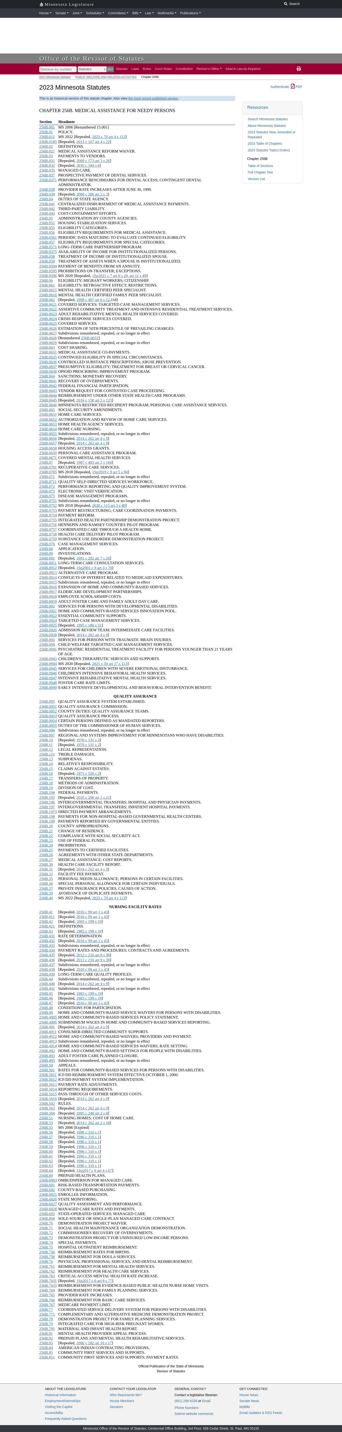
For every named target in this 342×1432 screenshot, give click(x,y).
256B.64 (46, 1170)
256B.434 (47, 950)
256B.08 (46, 548)
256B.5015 (48, 1094)
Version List (256, 179)
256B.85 (46, 1352)
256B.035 (47, 170)
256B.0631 (48, 352)
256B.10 (46, 740)
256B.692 (47, 1190)
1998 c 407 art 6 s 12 (93, 299)
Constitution (184, 69)
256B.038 (47, 189)
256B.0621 (48, 304)
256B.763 (47, 1276)
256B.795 (47, 1329)
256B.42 (46, 921)
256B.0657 (48, 443)
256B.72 (46, 1233)
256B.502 (47, 1103)
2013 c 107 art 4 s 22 (93, 141)
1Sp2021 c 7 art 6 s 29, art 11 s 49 (119, 275)
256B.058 (47, 256)
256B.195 (47, 797)
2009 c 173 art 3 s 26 (93, 160)
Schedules (93, 13)
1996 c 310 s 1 (88, 1132)
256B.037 (47, 175)
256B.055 (47, 227)
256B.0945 (48, 668)
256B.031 (47, 160)
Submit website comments (194, 1414)
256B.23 (46, 840)
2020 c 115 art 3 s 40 (108, 505)
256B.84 (46, 1348)
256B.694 (47, 1218)
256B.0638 (48, 371)
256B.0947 (48, 678)
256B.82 (46, 1338)
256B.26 (46, 854)
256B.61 (46, 1156)
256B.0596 (48, 275)
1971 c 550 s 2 (88, 773)
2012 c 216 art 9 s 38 (93, 955)
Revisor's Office (208, 69)
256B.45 (46, 993)
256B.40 (46, 898)
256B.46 (46, 998)
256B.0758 (48, 534)
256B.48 (46, 1008)
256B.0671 (48, 457)
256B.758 (47, 1257)
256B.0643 (48, 390)
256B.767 (47, 1305)
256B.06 (46, 280)
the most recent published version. (153, 98)
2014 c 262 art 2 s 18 (93, 1123)
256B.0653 (48, 424)
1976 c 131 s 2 (88, 740)
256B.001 (47, 127)
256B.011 (47, 136)
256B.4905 (48, 1017)
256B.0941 (48, 649)
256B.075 (47, 496)
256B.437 (47, 965)
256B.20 (46, 826)
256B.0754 (48, 515)
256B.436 (47, 960)
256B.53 (46, 1123)
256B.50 (46, 1065)
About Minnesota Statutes (267, 126)
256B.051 (47, 223)
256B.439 (47, 974)
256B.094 (47, 644)
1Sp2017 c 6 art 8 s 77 (94, 1281)
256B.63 (46, 1166)
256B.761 (47, 1266)
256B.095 (47, 701)
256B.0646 (48, 405)
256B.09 (46, 553)
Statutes (122, 69)
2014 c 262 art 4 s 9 (92, 438)
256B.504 (47, 1113)
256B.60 (46, 1151)
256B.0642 (48, 385)
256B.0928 (48, 635)
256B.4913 (48, 1041)
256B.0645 (48, 400)
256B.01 (46, 132)
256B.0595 (48, 271)
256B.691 (47, 1185)
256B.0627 (48, 333)
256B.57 (46, 1137)
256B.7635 (48, 1285)
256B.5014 (48, 1089)
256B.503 (47, 1108)
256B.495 (47, 1060)
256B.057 (47, 242)
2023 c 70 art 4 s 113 (108, 136)
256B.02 (46, 146)
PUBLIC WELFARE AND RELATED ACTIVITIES (106, 77)
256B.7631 (48, 1281)
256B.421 (47, 926)
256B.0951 (48, 706)
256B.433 (47, 945)
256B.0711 (48, 481)
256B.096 (47, 730)
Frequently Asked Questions (65, 1419)
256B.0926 (48, 630)
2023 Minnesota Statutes (55, 77)
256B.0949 (48, 687)
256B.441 (47, 988)
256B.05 (46, 218)
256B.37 (46, 888)
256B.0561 (48, 237)
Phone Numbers (187, 1408)
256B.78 (46, 1319)
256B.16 (46, 773)
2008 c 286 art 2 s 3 (92, 194)
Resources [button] (257, 107)
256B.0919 (48, 601)
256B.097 (47, 735)
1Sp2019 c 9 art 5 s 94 (110, 472)
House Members (122, 1401)
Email (206, 1401)
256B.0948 (48, 682)
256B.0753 (48, 510)
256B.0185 (48, 141)
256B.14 (46, 763)
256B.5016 (48, 1099)
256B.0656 (48, 438)
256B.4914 (48, 1046)
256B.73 (46, 1238)
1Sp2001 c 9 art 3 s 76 (94, 567)
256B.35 (46, 878)
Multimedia (166, 13)
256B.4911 (48, 1032)
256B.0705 (48, 472)
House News (248, 1395)
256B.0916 (48, 587)
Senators (116, 1407)
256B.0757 (48, 529)
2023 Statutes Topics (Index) (269, 150)
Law (148, 13)
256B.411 (47, 917)
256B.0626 (48, 328)
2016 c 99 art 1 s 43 (92, 912)
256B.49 (46, 1012)
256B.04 (46, 199)
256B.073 (47, 491)
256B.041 (47, 204)
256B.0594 (48, 266)
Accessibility (54, 1413)
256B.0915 (48, 582)
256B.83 (46, 1343)
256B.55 (46, 1127)
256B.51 (46, 1118)
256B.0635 (48, 357)
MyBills (244, 1407)
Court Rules (163, 69)
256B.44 (46, 979)
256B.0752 (48, 505)
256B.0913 (48, 572)
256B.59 (46, 1147)
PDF (296, 87)
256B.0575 (48, 251)
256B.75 (46, 1247)
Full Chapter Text (260, 172)
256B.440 (47, 984)
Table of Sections (260, 166)
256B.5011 (48, 1075)
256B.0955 (48, 725)
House (44, 13)
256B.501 (47, 1070)
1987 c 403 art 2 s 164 (94, 462)
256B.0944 (48, 663)
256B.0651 (48, 414)
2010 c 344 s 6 (88, 165)
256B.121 (47, 754)
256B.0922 (48, 615)
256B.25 (46, 850)
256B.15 (46, 768)
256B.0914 (48, 577)
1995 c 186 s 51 (88, 625)
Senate (60, 13)
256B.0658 (48, 448)
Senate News (249, 1401)
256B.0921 (48, 611)
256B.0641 (48, 381)
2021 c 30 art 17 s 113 (110, 663)
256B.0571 (48, 247)
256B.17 (46, 778)
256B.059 (47, 261)
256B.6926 (48, 1199)
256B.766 (47, 1300)
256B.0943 (48, 658)
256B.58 (46, 1142)
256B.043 (47, 213)
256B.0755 (48, 520)
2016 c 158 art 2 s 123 (94, 400)
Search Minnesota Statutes (268, 119)
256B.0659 (48, 453)
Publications (189, 13)
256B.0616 (48, 295)
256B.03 (46, 156)
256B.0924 (48, 620)
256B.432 (47, 941)
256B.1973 (48, 811)
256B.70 (46, 1223)
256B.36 (46, 883)
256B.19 (46, 787)
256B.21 (46, 831)
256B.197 (47, 807)
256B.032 (47, 165)
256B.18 (46, 783)
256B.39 (46, 893)
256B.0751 (48, 500)
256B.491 (47, 1027)
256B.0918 (48, 596)
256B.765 (47, 1295)
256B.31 (46, 869)
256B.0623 (48, 314)
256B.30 (46, 864)
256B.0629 (48, 342)
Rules (147, 69)
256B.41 (46, 912)
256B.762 (47, 1271)
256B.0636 (48, 362)
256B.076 (47, 544)
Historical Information (60, 1395)
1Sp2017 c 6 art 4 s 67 (94, 1170)
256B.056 (47, 232)
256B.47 (46, 1003)
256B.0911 (48, 563)
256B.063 (47, 347)
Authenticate (280, 87)
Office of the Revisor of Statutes (91, 58)
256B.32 (46, 874)
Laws (135, 69)
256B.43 (46, 931)
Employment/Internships (63, 1401)
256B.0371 (48, 180)
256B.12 (46, 749)
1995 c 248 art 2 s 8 (92, 1113)
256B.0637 (48, 366)
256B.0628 (48, 338)
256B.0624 (48, 318)
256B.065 (47, 409)
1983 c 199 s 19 (88, 921)
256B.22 (46, 835)
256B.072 (47, 486)
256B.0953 (48, 716)
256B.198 (47, 816)
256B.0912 (48, 567)
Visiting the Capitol (58, 1407)
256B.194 (47, 792)
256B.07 (46, 462)
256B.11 (46, 744)
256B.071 (47, 476)
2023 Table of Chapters (265, 143)
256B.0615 (48, 290)
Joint (76, 13)
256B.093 (47, 639)
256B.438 (47, 969)
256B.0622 (48, 309)
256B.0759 (48, 539)
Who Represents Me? (126, 1395)
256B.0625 (48, 323)
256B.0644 (48, 395)
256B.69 (46, 1175)
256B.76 (46, 1261)
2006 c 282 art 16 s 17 (94, 1343)
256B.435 (47, 955)
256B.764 (47, 1290)
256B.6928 (48, 1209)
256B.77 (46, 1309)
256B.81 (46, 1333)
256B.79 (46, 1324)
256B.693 (47, 1214)
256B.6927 (48, 1204)
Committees (117, 13)
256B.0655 (48, 433)
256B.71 (46, 1228)
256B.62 (46, 1161)
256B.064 (47, 376)
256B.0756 (48, 524)
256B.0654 (48, 429)
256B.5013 (48, 1084)
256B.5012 (48, 1079)
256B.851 (47, 1357)
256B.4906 (48, 1022)
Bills (135, 13)
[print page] (299, 68)
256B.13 (46, 759)
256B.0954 (48, 720)
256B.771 (47, 1314)
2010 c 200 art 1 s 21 (93, 797)
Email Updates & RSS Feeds (260, 1413)
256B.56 (46, 1132)
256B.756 (47, 1252)
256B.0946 (48, 673)
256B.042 (47, 208)
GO (110, 69)
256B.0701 (48, 467)
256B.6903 (48, 1180)
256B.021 (47, 151)
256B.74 (46, 1242)
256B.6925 (48, 1194)
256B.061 (47, 285)
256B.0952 (48, 711)
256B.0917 (48, 591)
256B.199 (47, 821)
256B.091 (47, 558)
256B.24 (46, 845)
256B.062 (47, 299)
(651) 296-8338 (186, 1401)
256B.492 (47, 1051)
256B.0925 (48, 625)
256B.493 (47, 1056)
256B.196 (47, 802)
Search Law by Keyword (243, 69)
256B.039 (47, 194)
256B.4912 (48, 1036)
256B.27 (46, 859)
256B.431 (47, 936)
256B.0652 (90, 338)
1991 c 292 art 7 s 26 (93, 558)
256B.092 (47, 606)
